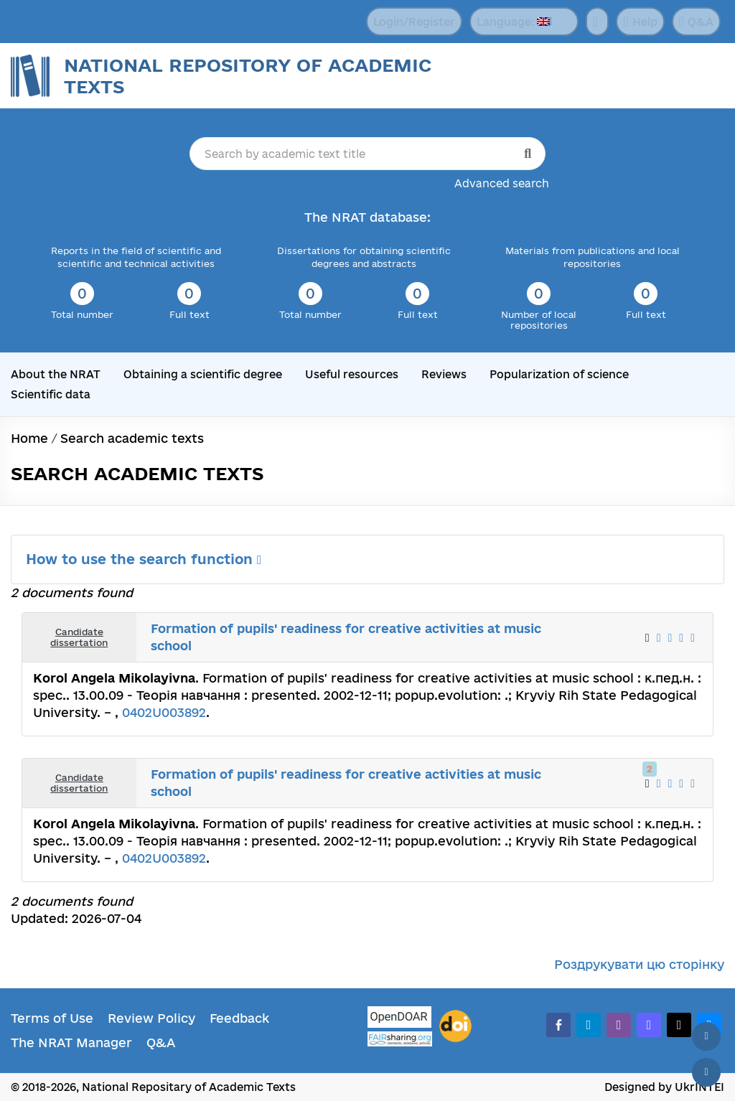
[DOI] (455, 1026)
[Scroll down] (706, 1072)
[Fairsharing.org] (400, 1038)
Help (640, 21)
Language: (513, 22)
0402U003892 (164, 712)
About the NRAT (55, 374)
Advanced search (501, 183)
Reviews (444, 374)
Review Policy (151, 1018)
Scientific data (50, 394)
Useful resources (351, 374)
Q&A (696, 21)
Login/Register (414, 22)
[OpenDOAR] (400, 1018)
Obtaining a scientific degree (202, 374)
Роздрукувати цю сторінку (639, 964)
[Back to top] (706, 1036)
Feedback (239, 1018)
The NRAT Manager (71, 1042)
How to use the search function (144, 559)
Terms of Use (52, 1018)
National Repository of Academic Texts (247, 76)
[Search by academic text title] (367, 153)
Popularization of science (559, 374)
